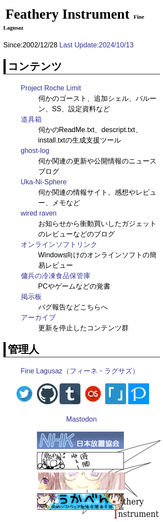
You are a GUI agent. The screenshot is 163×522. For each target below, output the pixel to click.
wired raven (39, 213)
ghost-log (35, 150)
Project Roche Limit (51, 88)
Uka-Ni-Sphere (44, 182)
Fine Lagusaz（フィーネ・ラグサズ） (80, 371)
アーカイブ (38, 317)
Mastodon (81, 419)
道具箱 (31, 119)
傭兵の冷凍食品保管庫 (55, 275)
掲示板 (31, 296)
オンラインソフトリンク (59, 244)
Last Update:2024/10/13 (97, 45)
